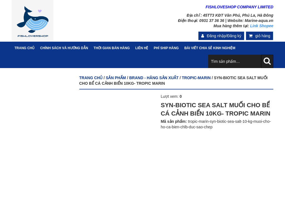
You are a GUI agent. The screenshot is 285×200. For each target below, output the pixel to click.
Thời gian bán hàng (112, 48)
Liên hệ (141, 48)
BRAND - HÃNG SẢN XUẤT (153, 78)
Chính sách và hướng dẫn (64, 48)
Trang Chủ (24, 48)
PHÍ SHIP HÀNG (166, 48)
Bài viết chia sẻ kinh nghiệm (209, 48)
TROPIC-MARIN (196, 78)
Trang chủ (91, 78)
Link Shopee (261, 26)
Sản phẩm (116, 78)
